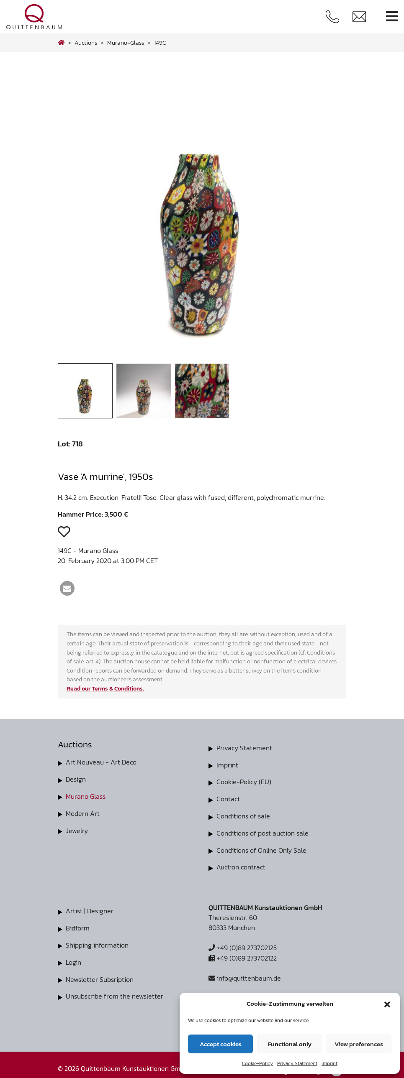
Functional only (289, 1044)
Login (73, 958)
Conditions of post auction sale (262, 831)
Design (76, 779)
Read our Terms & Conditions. (105, 688)
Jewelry (77, 829)
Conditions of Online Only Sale (261, 848)
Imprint (329, 1063)
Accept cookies (221, 1044)
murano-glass (125, 42)
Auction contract (240, 865)
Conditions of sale (243, 815)
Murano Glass (86, 795)
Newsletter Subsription (100, 975)
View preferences (359, 1044)
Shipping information (97, 942)
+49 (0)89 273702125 (242, 945)
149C (160, 42)
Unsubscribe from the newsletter (114, 992)
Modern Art (83, 812)
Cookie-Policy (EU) (243, 781)
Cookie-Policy (257, 1063)
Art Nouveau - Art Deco (101, 762)
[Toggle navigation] (392, 16)
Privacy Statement (297, 1063)
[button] (387, 1003)
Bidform (78, 925)
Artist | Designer (89, 908)
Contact (228, 798)
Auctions (86, 42)
